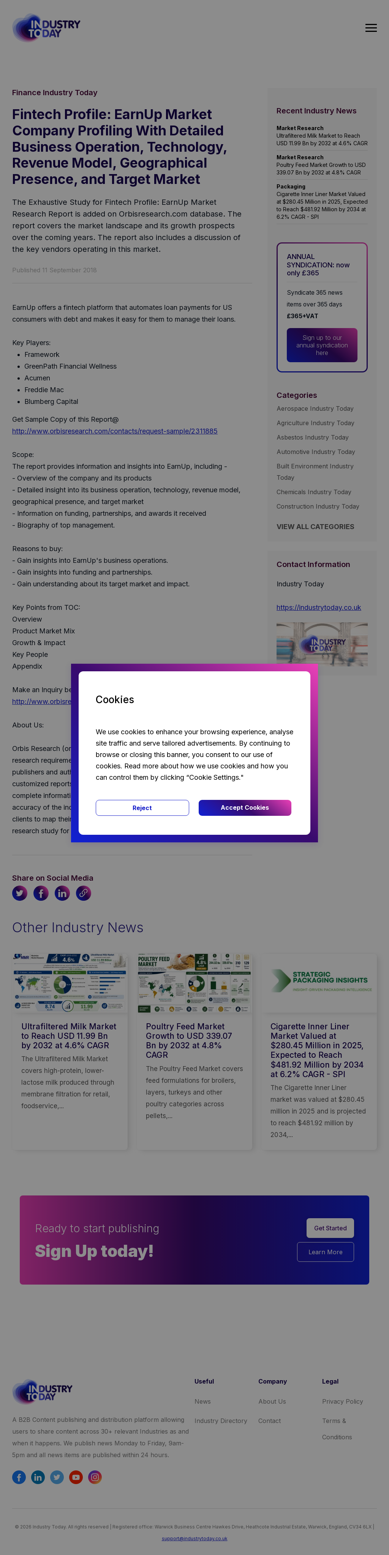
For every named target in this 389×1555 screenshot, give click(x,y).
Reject (142, 808)
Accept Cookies (245, 807)
